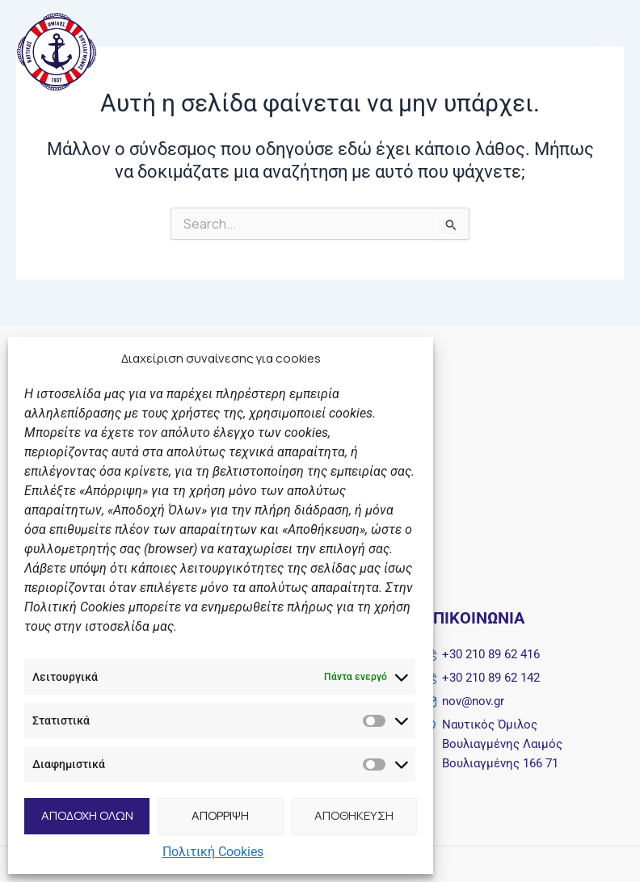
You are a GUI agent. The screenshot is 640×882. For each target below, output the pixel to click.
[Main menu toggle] (605, 52)
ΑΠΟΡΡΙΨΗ (220, 815)
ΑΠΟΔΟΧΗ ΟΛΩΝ (87, 815)
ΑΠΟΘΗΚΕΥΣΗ (354, 815)
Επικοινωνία (474, 618)
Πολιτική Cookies (212, 851)
